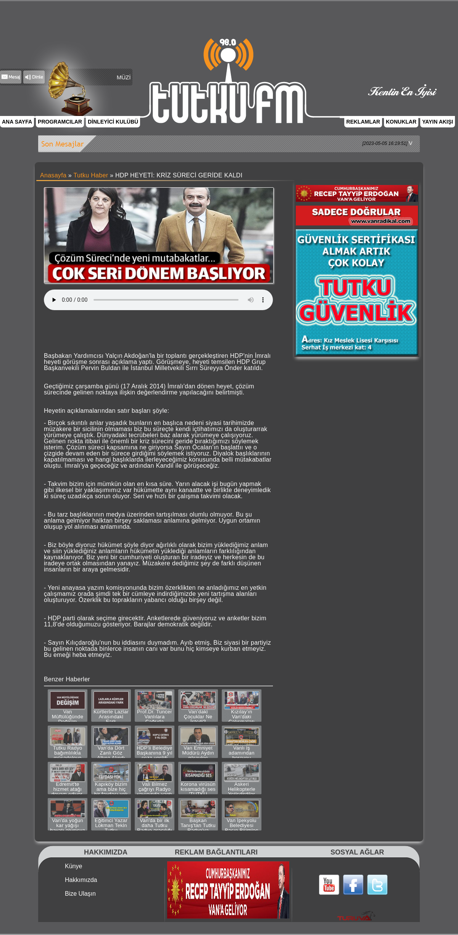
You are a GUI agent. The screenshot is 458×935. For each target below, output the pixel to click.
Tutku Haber (91, 175)
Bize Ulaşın (80, 894)
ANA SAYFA (17, 122)
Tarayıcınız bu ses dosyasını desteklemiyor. (158, 300)
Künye (73, 866)
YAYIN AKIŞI (437, 122)
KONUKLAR (401, 122)
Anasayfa (53, 175)
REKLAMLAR (363, 122)
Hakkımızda (81, 880)
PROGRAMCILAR (60, 122)
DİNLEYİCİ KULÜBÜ (113, 122)
